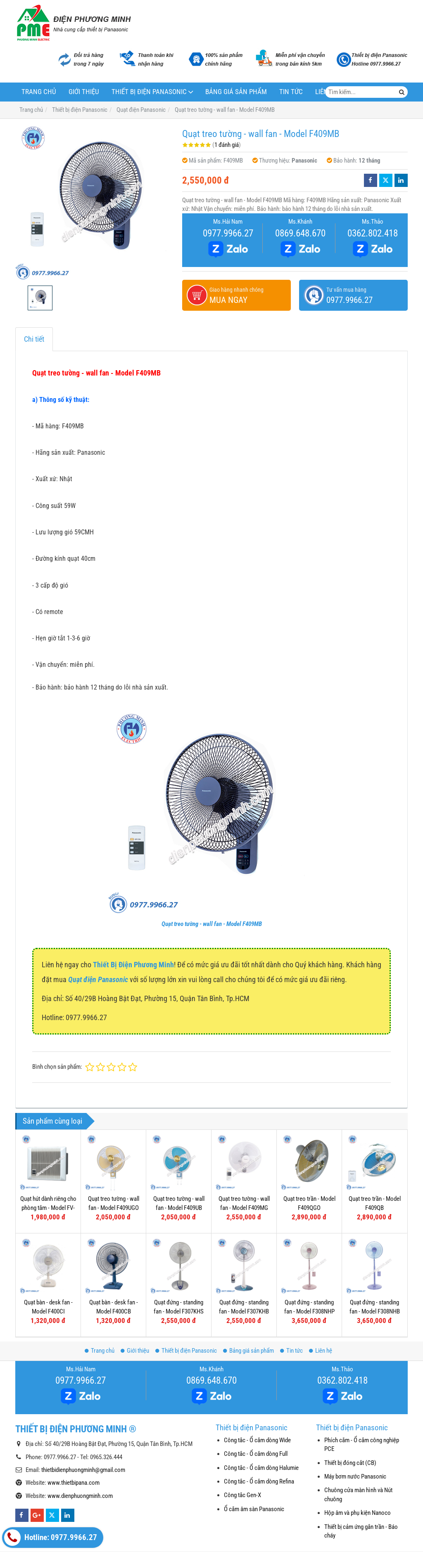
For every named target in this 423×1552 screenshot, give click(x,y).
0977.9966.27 (228, 233)
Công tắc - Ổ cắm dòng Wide (257, 1440)
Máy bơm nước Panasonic (355, 1476)
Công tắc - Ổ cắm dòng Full (256, 1454)
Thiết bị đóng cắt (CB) (350, 1463)
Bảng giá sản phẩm (236, 92)
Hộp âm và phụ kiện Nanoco (357, 1513)
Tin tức (291, 92)
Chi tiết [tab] (34, 339)
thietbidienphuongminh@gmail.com (83, 1470)
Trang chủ (38, 92)
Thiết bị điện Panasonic (149, 92)
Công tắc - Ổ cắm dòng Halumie (261, 1468)
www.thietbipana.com (74, 1482)
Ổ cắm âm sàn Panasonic (254, 1509)
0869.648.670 (300, 233)
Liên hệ (320, 1350)
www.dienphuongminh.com (80, 1496)
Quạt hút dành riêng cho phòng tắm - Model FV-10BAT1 (48, 1207)
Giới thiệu (84, 92)
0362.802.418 (372, 233)
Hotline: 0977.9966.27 (50, 1537)
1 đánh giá (226, 145)
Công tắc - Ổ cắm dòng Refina (259, 1481)
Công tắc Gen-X (242, 1495)
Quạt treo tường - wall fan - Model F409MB (212, 924)
